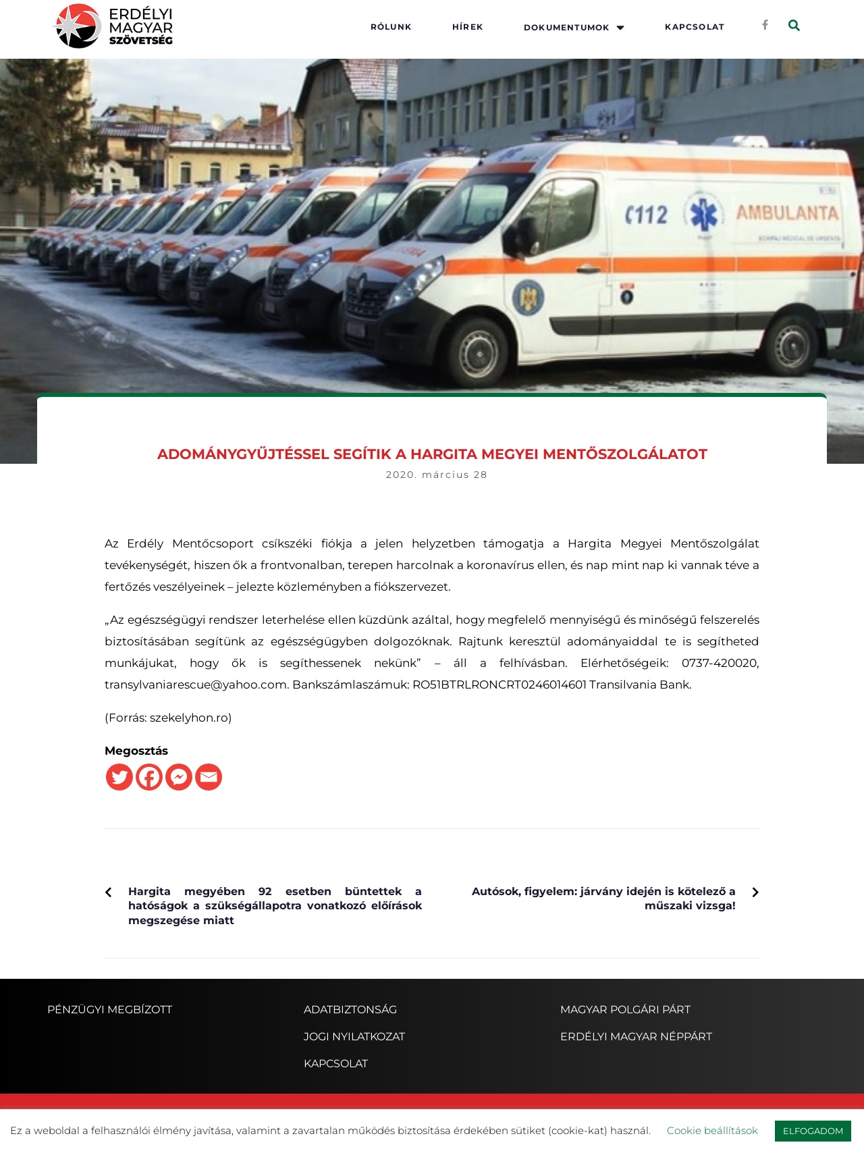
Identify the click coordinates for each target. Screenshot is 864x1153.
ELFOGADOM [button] (813, 1130)
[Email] (208, 776)
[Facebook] (149, 776)
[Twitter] (119, 776)
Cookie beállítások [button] (712, 1130)
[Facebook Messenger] (178, 776)
